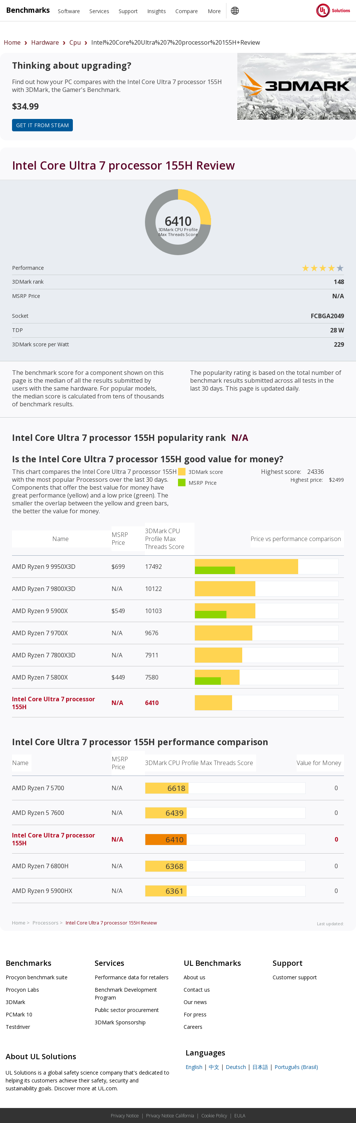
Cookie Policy (214, 1115)
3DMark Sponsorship (120, 1022)
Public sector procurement (127, 1009)
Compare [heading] (186, 11)
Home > (21, 923)
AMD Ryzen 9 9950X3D (43, 566)
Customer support (295, 977)
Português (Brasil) (296, 1066)
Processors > (48, 923)
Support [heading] (128, 11)
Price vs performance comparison (295, 539)
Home (12, 42)
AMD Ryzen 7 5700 (38, 788)
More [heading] (214, 11)
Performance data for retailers (132, 977)
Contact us (197, 989)
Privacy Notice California (170, 1115)
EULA (239, 1115)
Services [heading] (99, 11)
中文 (214, 1066)
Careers (193, 1026)
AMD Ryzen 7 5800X (40, 677)
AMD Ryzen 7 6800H (40, 866)
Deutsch (236, 1066)
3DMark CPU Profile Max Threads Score (164, 539)
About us (194, 977)
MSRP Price (120, 539)
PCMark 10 (19, 1014)
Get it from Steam (42, 125)
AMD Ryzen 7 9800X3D (43, 589)
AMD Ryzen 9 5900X (40, 611)
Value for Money (319, 763)
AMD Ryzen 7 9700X (40, 633)
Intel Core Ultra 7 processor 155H (53, 703)
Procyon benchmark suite (37, 977)
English (194, 1066)
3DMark (15, 1002)
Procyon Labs (22, 989)
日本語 (260, 1066)
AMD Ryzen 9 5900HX (42, 891)
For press (195, 1014)
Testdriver (18, 1026)
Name (60, 539)
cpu (75, 42)
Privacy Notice (125, 1115)
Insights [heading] (156, 11)
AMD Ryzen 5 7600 (38, 813)
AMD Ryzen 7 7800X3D (43, 655)
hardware (45, 42)
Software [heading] (69, 11)
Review (111, 923)
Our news (195, 1002)
